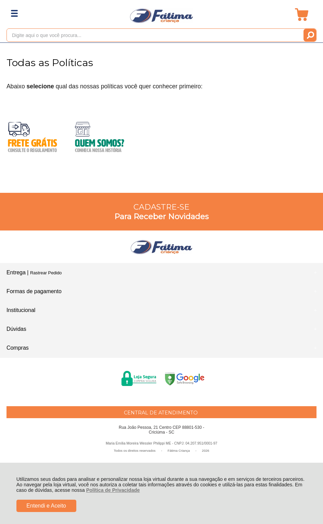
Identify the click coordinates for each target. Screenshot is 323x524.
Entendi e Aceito (46, 506)
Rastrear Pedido (46, 272)
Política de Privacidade (113, 490)
